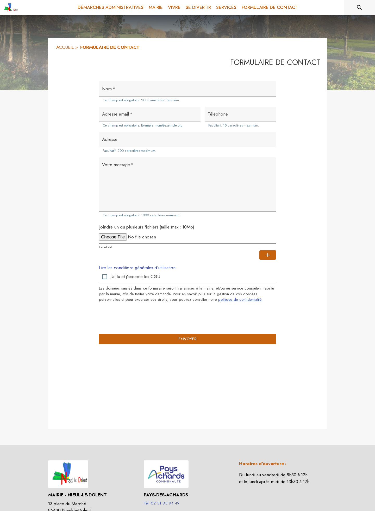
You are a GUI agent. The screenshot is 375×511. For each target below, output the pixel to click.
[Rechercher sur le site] (359, 7)
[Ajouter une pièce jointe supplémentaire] (267, 255)
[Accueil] (10, 7)
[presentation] (187, 318)
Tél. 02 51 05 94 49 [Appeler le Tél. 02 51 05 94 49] (161, 503)
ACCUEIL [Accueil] (65, 47)
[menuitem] (110, 7)
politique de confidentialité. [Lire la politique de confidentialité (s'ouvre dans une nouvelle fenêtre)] (240, 299)
